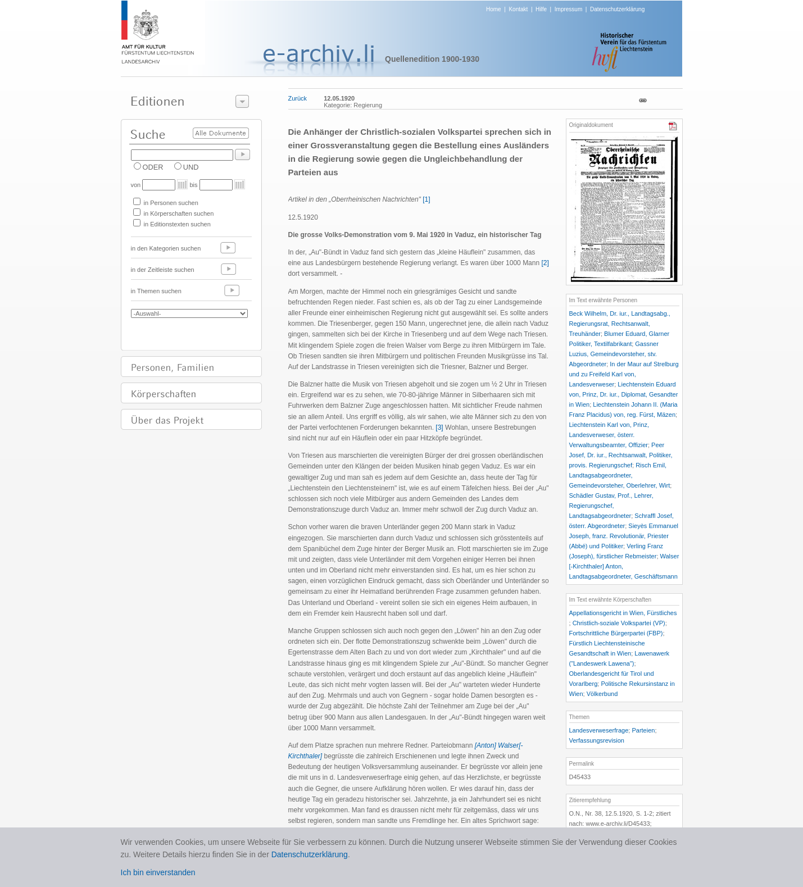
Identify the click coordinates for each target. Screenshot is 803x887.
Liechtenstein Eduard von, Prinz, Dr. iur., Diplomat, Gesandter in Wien (623, 394)
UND (191, 167)
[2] (544, 263)
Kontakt (518, 9)
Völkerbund (602, 693)
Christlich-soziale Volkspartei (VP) (619, 623)
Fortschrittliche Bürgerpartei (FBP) (616, 633)
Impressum (568, 9)
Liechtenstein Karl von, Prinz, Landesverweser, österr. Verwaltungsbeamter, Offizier (609, 434)
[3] (439, 427)
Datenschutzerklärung (617, 9)
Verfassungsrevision (596, 740)
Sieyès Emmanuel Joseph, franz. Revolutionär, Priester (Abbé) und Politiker (623, 535)
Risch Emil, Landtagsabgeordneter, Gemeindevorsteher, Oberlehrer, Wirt (619, 475)
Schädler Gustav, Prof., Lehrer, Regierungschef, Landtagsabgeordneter (611, 505)
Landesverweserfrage (599, 730)
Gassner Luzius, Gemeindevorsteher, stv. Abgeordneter (614, 353)
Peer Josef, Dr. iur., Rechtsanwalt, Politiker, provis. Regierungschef (621, 455)
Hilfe (541, 9)
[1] (426, 199)
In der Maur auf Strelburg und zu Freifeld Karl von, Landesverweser (624, 374)
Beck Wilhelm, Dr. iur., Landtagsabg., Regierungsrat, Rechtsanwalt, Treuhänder (619, 323)
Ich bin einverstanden (158, 872)
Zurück (297, 98)
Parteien (643, 730)
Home (493, 9)
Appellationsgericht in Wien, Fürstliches (623, 612)
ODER (153, 167)
